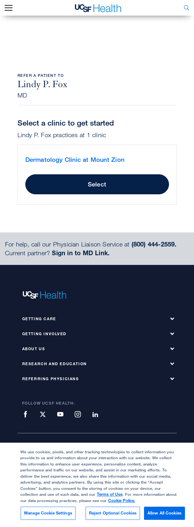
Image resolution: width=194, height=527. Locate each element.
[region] (97, 485)
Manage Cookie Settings (48, 512)
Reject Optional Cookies (113, 512)
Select (97, 184)
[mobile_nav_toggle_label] (8, 8)
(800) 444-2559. (154, 244)
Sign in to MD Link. (81, 253)
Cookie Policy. (121, 500)
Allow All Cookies (164, 512)
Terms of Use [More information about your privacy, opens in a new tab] (109, 494)
